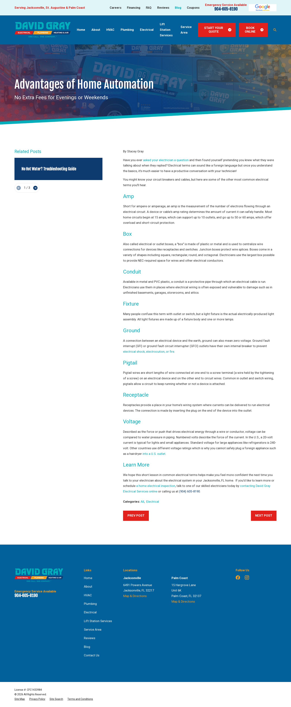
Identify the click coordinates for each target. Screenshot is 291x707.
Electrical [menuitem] (146, 30)
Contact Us (91, 655)
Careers (115, 7)
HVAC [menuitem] (110, 30)
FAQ (148, 7)
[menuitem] (19, 699)
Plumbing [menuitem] (127, 30)
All (142, 501)
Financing (133, 7)
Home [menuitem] (81, 30)
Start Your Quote (217, 29)
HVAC (88, 595)
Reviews (163, 7)
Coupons (193, 7)
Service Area (92, 629)
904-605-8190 (226, 9)
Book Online (254, 29)
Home (88, 578)
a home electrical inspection (155, 486)
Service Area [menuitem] (186, 29)
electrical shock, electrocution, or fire (148, 351)
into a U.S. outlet (154, 454)
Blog (178, 7)
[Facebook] (238, 577)
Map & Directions (135, 596)
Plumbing (90, 604)
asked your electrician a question (166, 160)
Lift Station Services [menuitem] (166, 29)
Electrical (152, 501)
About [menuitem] (95, 30)
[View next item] (35, 188)
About (88, 586)
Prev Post (136, 515)
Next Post (263, 515)
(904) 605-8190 (189, 491)
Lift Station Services (98, 621)
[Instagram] (247, 577)
